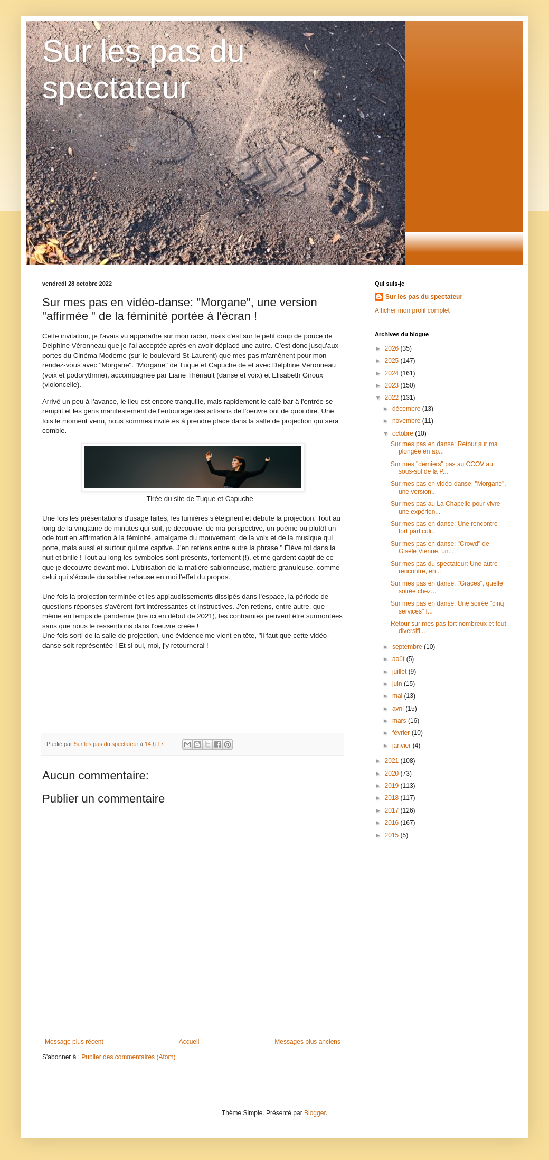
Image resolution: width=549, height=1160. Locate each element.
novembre (407, 421)
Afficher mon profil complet (412, 310)
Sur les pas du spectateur (423, 296)
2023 (393, 385)
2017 (393, 810)
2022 (393, 397)
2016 (393, 822)
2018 (393, 797)
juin (398, 683)
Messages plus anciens (307, 1041)
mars (400, 720)
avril (398, 708)
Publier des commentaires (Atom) (128, 1057)
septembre (408, 646)
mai (398, 696)
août (399, 659)
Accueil (189, 1041)
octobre (403, 433)
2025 (393, 360)
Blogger (315, 1113)
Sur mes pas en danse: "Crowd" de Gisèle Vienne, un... (440, 547)
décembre (407, 408)
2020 (393, 773)
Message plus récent (74, 1041)
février (402, 733)
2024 (393, 373)
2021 (393, 761)
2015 (393, 835)
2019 (393, 785)
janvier (402, 745)
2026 (393, 348)
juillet (400, 671)
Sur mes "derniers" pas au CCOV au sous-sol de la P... (442, 467)
